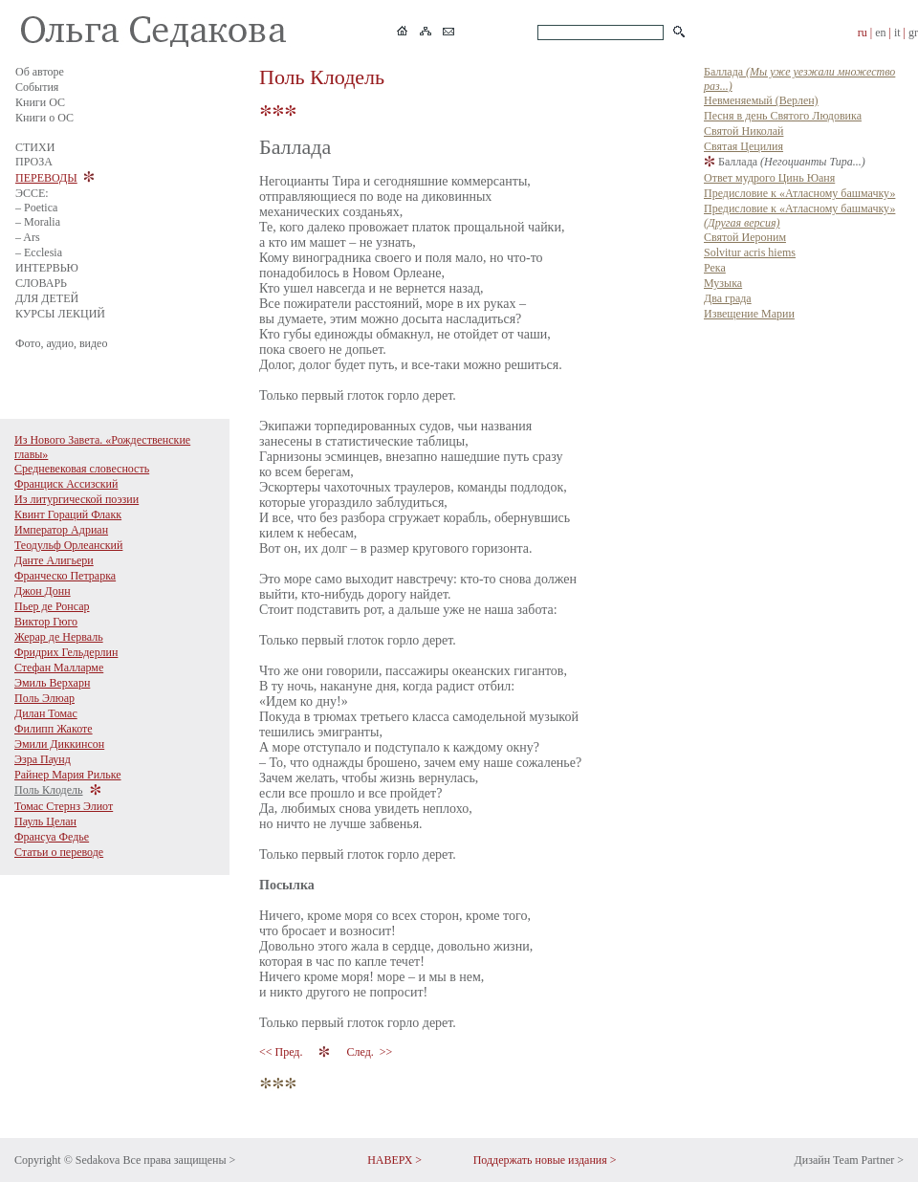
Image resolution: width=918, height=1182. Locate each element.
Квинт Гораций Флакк (67, 514)
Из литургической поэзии (76, 499)
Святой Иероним (745, 237)
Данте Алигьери (54, 560)
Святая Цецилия (743, 146)
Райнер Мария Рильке (67, 774)
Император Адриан (61, 529)
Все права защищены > (178, 1160)
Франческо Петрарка (65, 575)
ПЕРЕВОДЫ (46, 178)
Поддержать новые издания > (545, 1160)
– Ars (27, 237)
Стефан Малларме (58, 667)
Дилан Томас (45, 713)
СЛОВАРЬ (41, 283)
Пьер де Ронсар (52, 606)
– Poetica (36, 207)
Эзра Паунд (42, 759)
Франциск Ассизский (66, 484)
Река (715, 267)
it (897, 32)
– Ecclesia (38, 252)
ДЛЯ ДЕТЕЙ (46, 298)
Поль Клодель (48, 790)
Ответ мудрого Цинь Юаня (769, 178)
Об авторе (39, 71)
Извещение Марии (749, 313)
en (880, 32)
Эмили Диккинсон (59, 744)
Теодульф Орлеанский (68, 545)
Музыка (723, 283)
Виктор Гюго (45, 621)
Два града (728, 298)
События (36, 87)
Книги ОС (40, 102)
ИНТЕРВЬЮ (46, 267)
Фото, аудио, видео (61, 343)
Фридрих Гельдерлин (66, 652)
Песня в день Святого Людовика (783, 115)
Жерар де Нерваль (58, 637)
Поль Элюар (44, 698)
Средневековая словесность (81, 468)
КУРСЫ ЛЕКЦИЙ (60, 313)
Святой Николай (743, 131)
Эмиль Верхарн (52, 683)
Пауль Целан (45, 821)
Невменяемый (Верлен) (761, 100)
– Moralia (37, 222)
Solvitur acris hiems (750, 252)
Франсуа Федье (51, 836)
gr (913, 32)
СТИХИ (35, 147)
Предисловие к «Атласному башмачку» (799, 193)
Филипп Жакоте (53, 728)
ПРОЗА (34, 161)
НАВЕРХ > (394, 1160)
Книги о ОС (44, 117)
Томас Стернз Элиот (63, 806)
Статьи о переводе (58, 852)
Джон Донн (42, 591)
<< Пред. (282, 1052)
